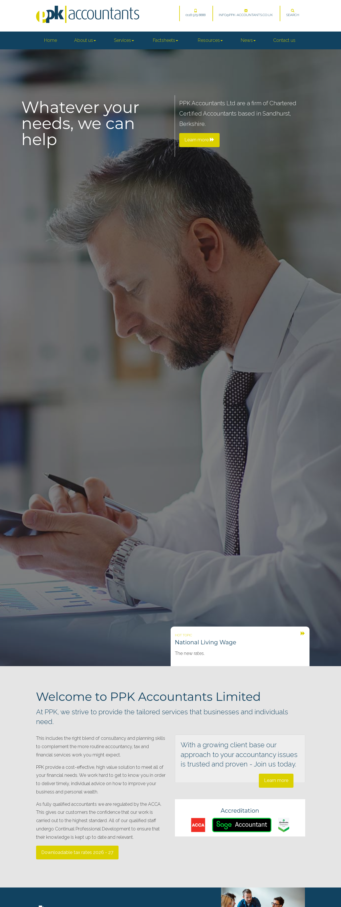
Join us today (274, 764)
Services (124, 40)
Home (50, 40)
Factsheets (165, 40)
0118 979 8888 (196, 13)
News (248, 40)
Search (292, 13)
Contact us (284, 40)
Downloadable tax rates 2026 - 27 (77, 852)
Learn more (276, 780)
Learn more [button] (199, 140)
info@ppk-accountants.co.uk (246, 13)
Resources (210, 40)
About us (85, 40)
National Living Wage (205, 642)
